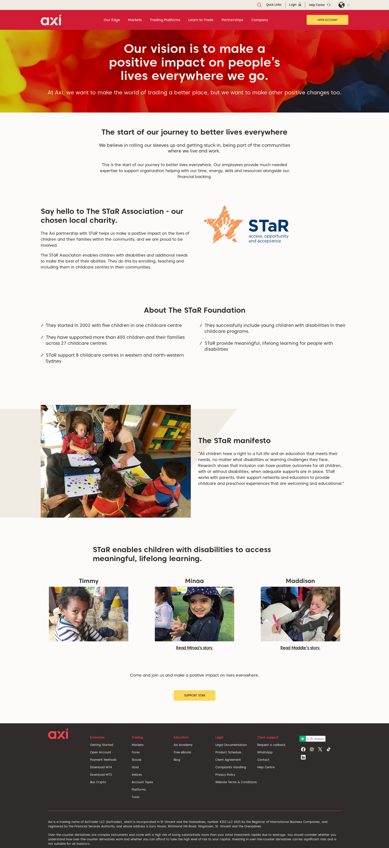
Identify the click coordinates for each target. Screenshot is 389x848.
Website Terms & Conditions (236, 782)
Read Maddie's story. (300, 648)
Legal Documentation (231, 745)
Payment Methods (103, 760)
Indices (137, 774)
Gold (135, 767)
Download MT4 (101, 767)
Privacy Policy (225, 774)
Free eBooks (182, 752)
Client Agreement (228, 760)
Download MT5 (101, 774)
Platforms (139, 789)
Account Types (142, 782)
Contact (263, 760)
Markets (138, 745)
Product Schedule (228, 752)
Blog (177, 760)
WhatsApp (265, 752)
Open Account (328, 19)
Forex (136, 752)
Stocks (136, 760)
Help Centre (266, 767)
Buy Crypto (98, 782)
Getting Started (101, 745)
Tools (135, 797)
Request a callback (271, 745)
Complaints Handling (230, 767)
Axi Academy (183, 745)
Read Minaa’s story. (194, 648)
